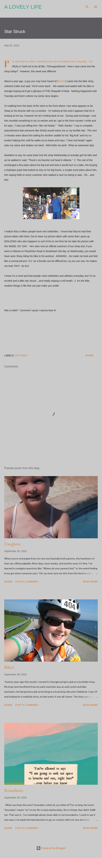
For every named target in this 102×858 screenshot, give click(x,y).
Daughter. (12, 544)
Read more (90, 581)
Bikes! (9, 667)
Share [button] (89, 355)
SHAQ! (62, 81)
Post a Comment (27, 581)
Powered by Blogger (51, 848)
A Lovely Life (23, 7)
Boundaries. (14, 790)
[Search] (87, 6)
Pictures (21, 355)
